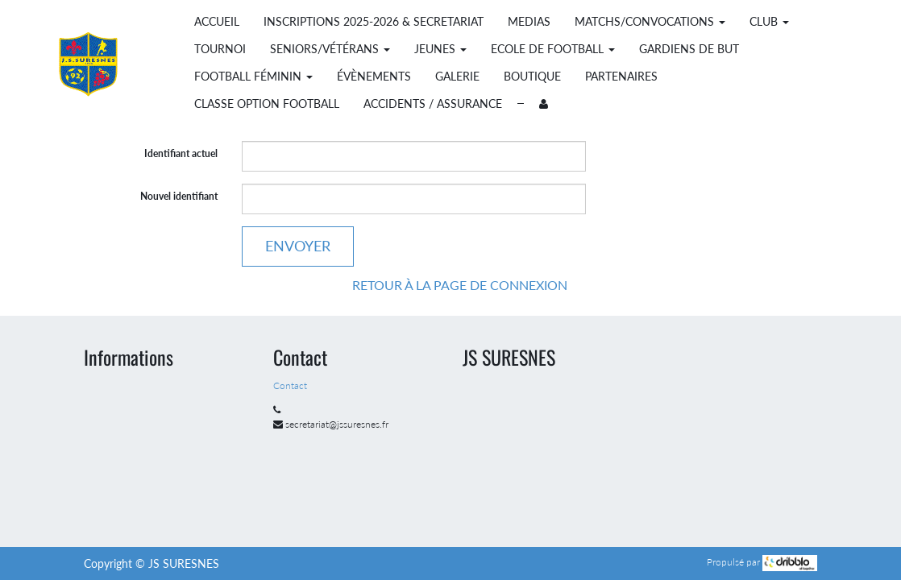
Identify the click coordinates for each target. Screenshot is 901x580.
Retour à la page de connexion (459, 284)
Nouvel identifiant (179, 196)
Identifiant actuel (181, 153)
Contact (291, 385)
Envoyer (297, 246)
